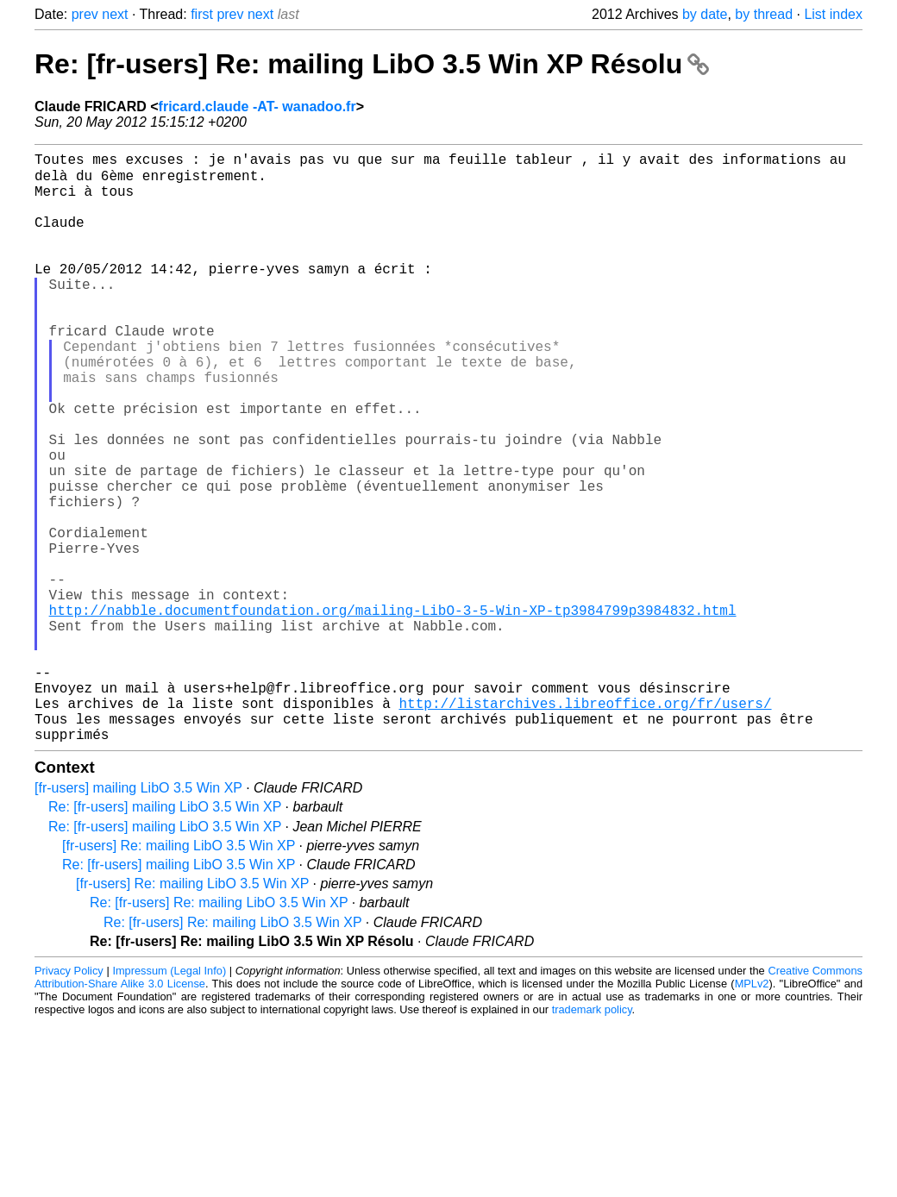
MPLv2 (752, 1112)
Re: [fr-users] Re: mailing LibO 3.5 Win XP (219, 1032)
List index (833, 14)
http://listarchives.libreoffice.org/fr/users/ (584, 825)
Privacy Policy (69, 1100)
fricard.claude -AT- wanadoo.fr (257, 106)
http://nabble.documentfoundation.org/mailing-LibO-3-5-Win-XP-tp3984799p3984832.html (393, 711)
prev (85, 14)
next (115, 14)
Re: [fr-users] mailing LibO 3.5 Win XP (164, 936)
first (202, 14)
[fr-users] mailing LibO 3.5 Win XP (138, 917)
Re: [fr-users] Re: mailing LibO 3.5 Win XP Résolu (371, 63)
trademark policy (592, 1138)
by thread (764, 14)
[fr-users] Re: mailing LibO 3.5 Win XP (178, 975)
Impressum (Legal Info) (169, 1100)
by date (704, 14)
